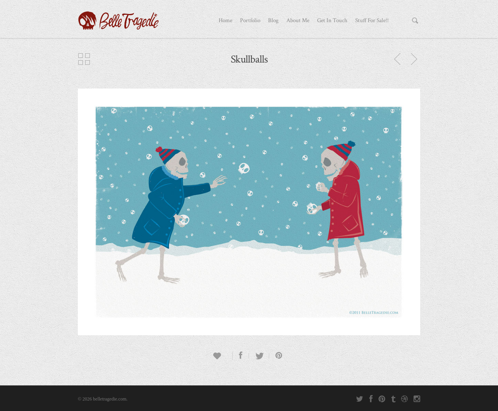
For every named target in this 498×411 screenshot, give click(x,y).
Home (225, 20)
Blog (273, 20)
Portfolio (250, 20)
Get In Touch (332, 20)
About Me (297, 20)
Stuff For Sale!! (372, 20)
